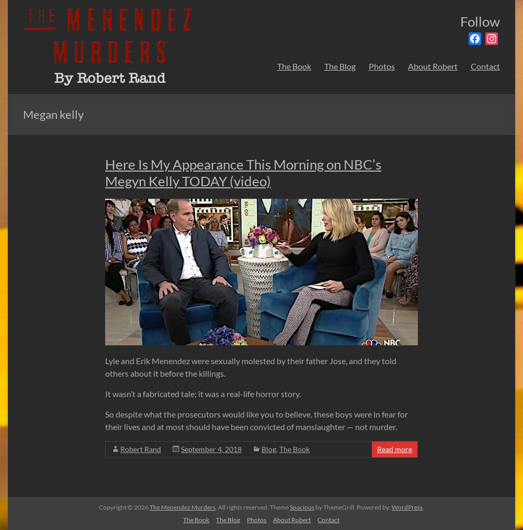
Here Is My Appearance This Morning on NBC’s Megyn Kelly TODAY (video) (243, 172)
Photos (382, 66)
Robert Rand (140, 449)
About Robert (433, 66)
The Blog (340, 66)
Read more (394, 449)
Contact (485, 66)
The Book (294, 66)
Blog (269, 449)
